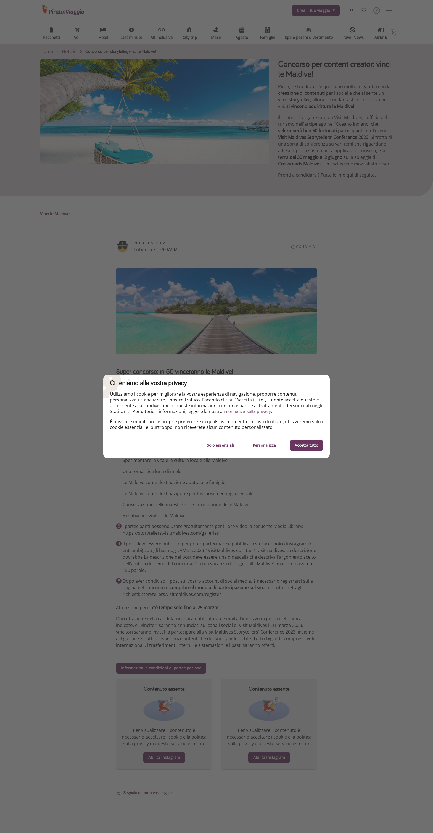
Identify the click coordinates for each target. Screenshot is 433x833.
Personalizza (264, 445)
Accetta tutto (306, 445)
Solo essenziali (220, 445)
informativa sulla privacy (247, 411)
